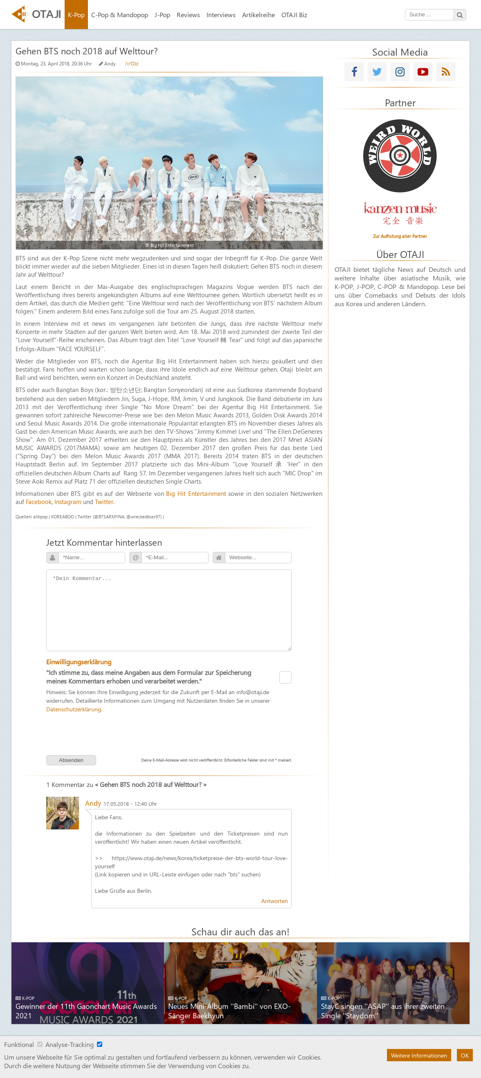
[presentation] (169, 733)
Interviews (221, 14)
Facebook (39, 502)
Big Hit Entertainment (196, 493)
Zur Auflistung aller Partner (400, 236)
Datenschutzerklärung (73, 709)
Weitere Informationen (419, 1055)
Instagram (67, 502)
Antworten (274, 900)
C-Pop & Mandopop (119, 14)
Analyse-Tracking (69, 1044)
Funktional (19, 1044)
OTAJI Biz (294, 14)
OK (465, 1055)
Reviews (188, 14)
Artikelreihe (258, 14)
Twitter (104, 502)
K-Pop (76, 14)
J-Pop (162, 14)
